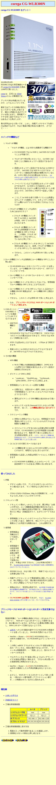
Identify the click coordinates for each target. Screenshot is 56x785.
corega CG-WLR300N (11, 87)
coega (3, 94)
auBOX (12, 630)
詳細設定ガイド (11, 700)
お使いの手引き (11, 696)
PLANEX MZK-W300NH (22, 565)
